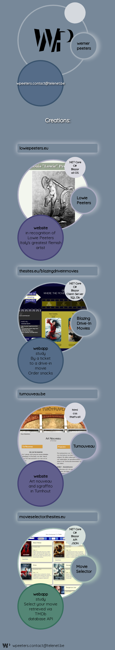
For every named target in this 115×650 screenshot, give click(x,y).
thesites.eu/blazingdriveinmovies (48, 270)
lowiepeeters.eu (33, 148)
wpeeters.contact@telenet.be (40, 83)
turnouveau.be (32, 393)
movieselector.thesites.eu (42, 516)
